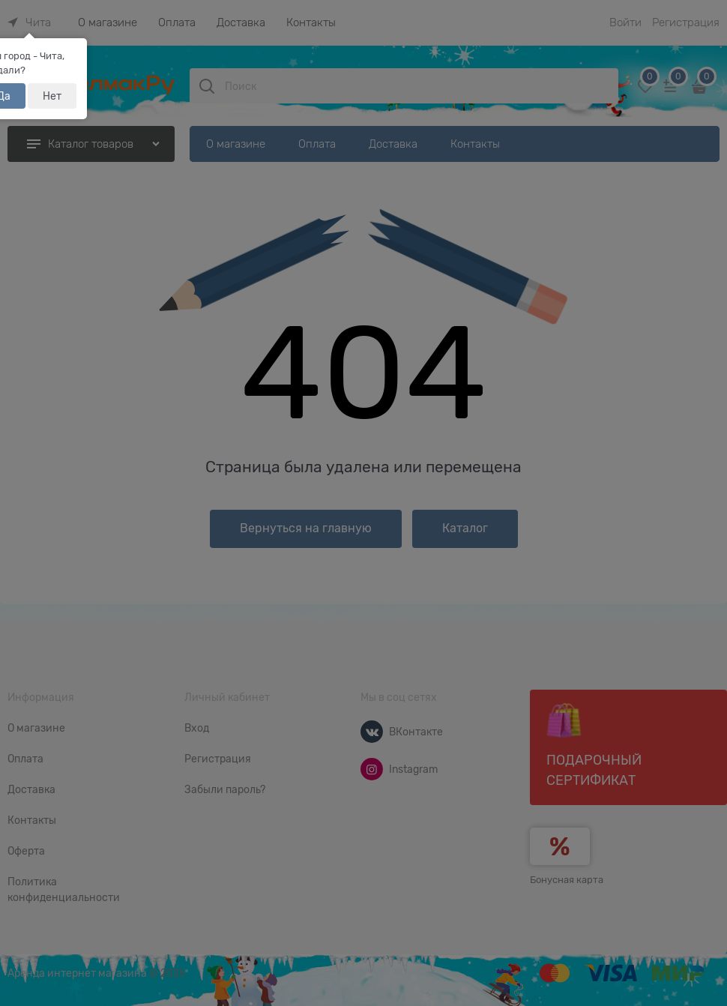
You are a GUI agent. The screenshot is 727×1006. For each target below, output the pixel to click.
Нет (52, 96)
